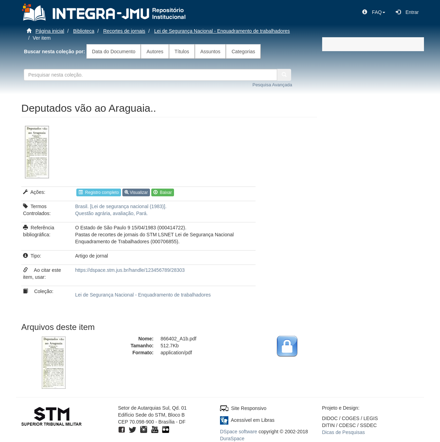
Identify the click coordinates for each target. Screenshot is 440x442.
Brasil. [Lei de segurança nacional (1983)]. (120, 206)
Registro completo (98, 192)
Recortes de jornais (124, 31)
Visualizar (136, 192)
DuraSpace (232, 438)
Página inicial (50, 31)
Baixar (162, 192)
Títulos (182, 51)
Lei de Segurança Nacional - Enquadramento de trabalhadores (222, 31)
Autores (154, 51)
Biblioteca (83, 31)
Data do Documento (114, 51)
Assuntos (210, 51)
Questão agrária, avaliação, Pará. (111, 213)
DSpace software (238, 431)
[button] (373, 12)
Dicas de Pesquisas (343, 432)
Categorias (243, 51)
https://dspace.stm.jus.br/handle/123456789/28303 (129, 270)
